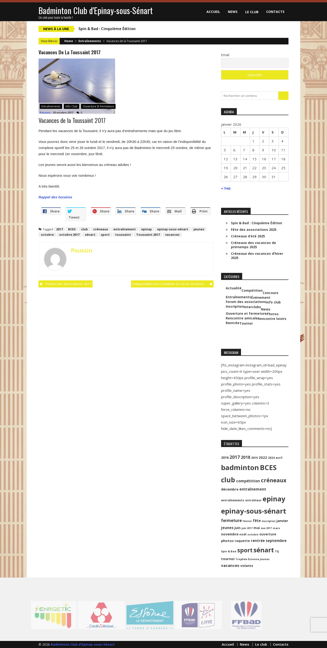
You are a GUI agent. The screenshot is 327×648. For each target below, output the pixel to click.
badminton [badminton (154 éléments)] (240, 467)
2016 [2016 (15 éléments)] (225, 457)
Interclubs (252, 307)
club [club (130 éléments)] (228, 479)
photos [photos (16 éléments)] (227, 540)
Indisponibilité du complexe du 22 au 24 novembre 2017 (172, 284)
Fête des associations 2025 (253, 229)
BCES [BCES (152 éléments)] (268, 467)
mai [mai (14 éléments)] (256, 528)
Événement (260, 297)
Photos (273, 314)
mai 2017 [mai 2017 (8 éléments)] (266, 528)
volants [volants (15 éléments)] (246, 565)
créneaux (100, 229)
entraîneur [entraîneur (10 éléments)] (253, 500)
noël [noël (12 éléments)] (242, 534)
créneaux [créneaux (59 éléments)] (273, 480)
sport (105, 234)
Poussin (45, 112)
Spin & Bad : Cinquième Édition (107, 28)
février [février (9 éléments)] (247, 521)
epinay (146, 229)
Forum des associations (246, 302)
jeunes (199, 229)
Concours (270, 293)
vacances (172, 234)
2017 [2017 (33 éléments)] (235, 457)
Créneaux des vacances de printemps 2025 (253, 244)
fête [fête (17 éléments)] (257, 520)
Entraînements (89, 41)
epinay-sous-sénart (172, 229)
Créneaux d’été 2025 (248, 236)
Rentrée (232, 323)
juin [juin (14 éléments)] (237, 528)
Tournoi (246, 323)
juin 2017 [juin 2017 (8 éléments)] (247, 528)
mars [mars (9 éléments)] (276, 528)
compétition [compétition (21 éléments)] (248, 480)
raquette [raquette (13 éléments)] (242, 540)
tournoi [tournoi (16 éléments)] (227, 558)
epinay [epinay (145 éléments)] (274, 498)
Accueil (213, 11)
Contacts (275, 11)
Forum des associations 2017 (68, 284)
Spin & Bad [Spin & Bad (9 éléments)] (228, 551)
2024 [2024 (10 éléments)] (271, 458)
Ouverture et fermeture (98, 106)
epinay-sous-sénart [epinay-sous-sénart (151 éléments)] (253, 511)
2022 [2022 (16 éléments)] (263, 457)
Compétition (252, 290)
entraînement (124, 229)
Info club (72, 106)
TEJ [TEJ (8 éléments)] (277, 551)
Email (225, 55)
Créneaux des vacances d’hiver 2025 (257, 255)
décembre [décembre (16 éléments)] (229, 489)
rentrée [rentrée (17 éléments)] (258, 540)
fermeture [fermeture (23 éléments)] (231, 520)
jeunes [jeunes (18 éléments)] (227, 527)
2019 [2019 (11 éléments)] (254, 458)
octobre (47, 234)
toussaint (123, 234)
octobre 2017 (69, 234)
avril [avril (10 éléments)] (279, 458)
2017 (59, 229)
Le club (251, 12)
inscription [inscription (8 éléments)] (269, 521)
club (84, 229)
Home (68, 41)
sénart (90, 234)
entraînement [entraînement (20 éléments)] (252, 489)
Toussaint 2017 (148, 234)
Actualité (233, 288)
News (232, 11)
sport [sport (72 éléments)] (245, 550)
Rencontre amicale (242, 318)
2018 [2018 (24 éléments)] (245, 457)
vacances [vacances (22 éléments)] (230, 565)
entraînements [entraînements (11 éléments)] (232, 500)
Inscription (235, 306)
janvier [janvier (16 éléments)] (282, 520)
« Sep (226, 188)
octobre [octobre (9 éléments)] (252, 534)
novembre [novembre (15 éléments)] (229, 534)
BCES (72, 229)
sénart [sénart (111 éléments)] (263, 550)
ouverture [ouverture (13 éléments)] (267, 534)
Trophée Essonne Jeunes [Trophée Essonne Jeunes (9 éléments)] (252, 559)
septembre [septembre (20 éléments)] (276, 540)
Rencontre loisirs (272, 319)
